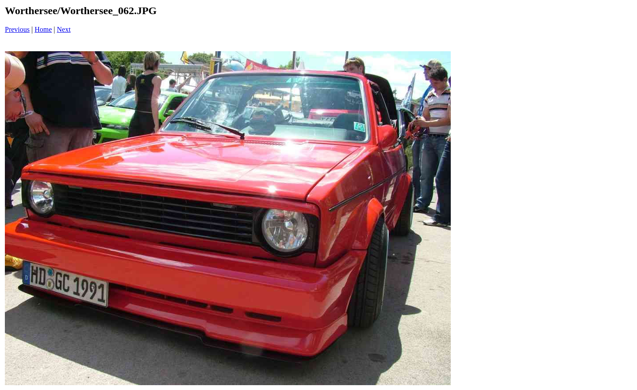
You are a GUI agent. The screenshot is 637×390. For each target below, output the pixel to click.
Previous (17, 29)
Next (64, 29)
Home (43, 29)
